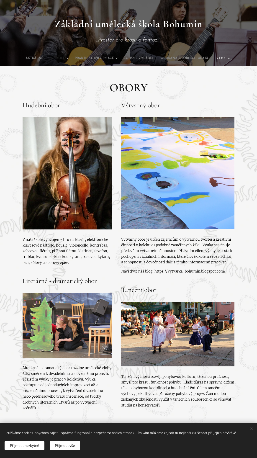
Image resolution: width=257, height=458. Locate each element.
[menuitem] (54, 58)
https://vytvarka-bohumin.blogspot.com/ (190, 271)
